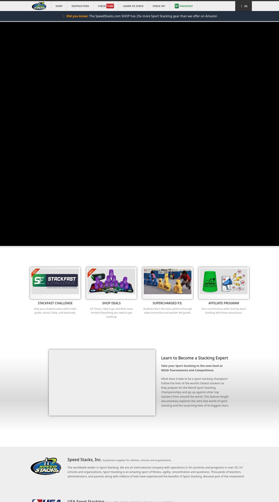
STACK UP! (159, 6)
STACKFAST (184, 6)
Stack (106, 6)
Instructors (80, 6)
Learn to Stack (133, 6)
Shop (59, 6)
